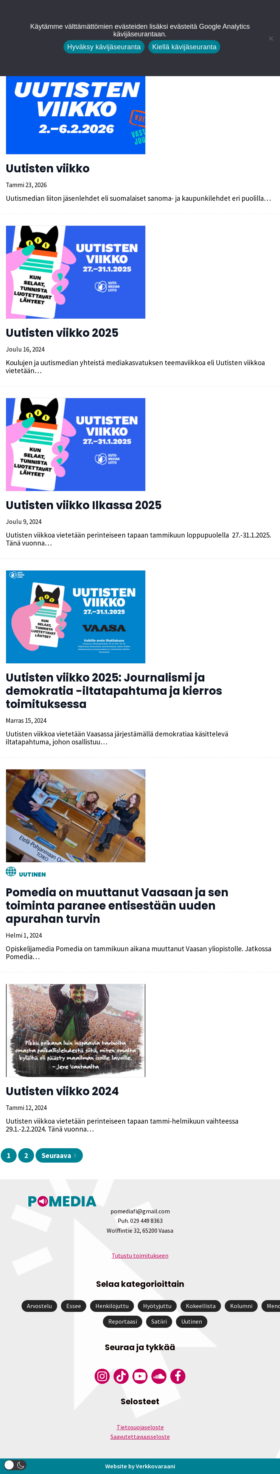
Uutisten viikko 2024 (62, 1091)
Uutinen (32, 874)
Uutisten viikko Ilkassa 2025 (84, 505)
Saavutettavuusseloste (140, 1436)
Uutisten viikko (48, 168)
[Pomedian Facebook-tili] (177, 1376)
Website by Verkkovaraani (140, 1466)
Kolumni (241, 1306)
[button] (15, 1465)
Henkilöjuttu (112, 1306)
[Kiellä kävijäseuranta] (270, 38)
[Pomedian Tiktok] (121, 1376)
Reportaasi (122, 1321)
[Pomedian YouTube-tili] (140, 1376)
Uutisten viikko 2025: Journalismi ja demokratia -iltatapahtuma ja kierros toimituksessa (114, 691)
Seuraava (59, 1155)
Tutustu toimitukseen (140, 1255)
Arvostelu (39, 1306)
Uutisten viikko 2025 (62, 333)
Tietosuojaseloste (140, 1427)
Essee (73, 1306)
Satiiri (159, 1321)
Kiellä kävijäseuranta (184, 47)
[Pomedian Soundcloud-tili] (158, 1376)
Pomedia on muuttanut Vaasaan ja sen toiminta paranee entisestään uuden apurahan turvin (117, 906)
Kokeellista (201, 1306)
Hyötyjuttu (157, 1306)
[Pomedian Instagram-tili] (102, 1376)
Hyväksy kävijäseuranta (104, 47)
